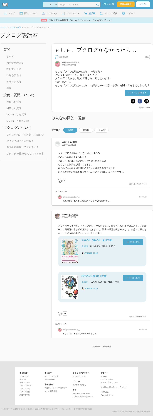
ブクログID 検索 (50, 391)
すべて (10, 56)
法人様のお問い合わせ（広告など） (114, 387)
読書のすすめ (25, 395)
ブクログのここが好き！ (20, 141)
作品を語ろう (13, 75)
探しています (13, 69)
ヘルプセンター (107, 379)
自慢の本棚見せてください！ (22, 147)
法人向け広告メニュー (109, 382)
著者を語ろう (13, 81)
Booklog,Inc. (131, 411)
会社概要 (79, 409)
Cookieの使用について (44, 409)
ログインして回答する (137, 92)
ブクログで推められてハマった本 (25, 153)
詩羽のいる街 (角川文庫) (94, 276)
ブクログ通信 (25, 392)
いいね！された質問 (17, 121)
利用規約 (5, 409)
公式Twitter (105, 392)
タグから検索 (49, 379)
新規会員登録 (125, 4)
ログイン (143, 4)
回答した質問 (13, 108)
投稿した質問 (13, 102)
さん (70, 62)
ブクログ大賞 (25, 389)
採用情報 (88, 409)
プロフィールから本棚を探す (55, 388)
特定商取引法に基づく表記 (22, 409)
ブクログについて (79, 376)
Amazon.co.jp (91, 253)
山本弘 (84, 282)
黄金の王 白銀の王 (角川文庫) (96, 240)
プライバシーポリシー (64, 409)
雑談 (8, 88)
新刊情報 (23, 379)
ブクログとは (108, 4)
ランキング (24, 376)
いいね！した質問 (16, 114)
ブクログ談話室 (26, 385)
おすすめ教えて (15, 63)
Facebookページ (107, 395)
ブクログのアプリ (79, 385)
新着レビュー (25, 382)
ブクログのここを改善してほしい (25, 134)
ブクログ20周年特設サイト (83, 397)
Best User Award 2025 (81, 393)
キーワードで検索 (51, 376)
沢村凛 (84, 246)
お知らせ (104, 376)
